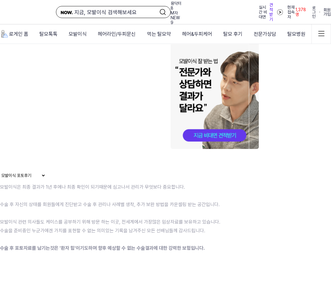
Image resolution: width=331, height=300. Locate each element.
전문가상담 (265, 34)
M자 (174, 13)
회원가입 (327, 12)
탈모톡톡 (48, 34)
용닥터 (176, 3)
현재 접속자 (296, 12)
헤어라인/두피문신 (117, 34)
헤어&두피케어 (197, 34)
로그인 (314, 12)
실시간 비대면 (271, 12)
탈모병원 (296, 34)
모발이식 (78, 34)
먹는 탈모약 (159, 34)
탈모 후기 (233, 34)
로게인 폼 (14, 34)
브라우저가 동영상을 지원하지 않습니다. (124, 106)
